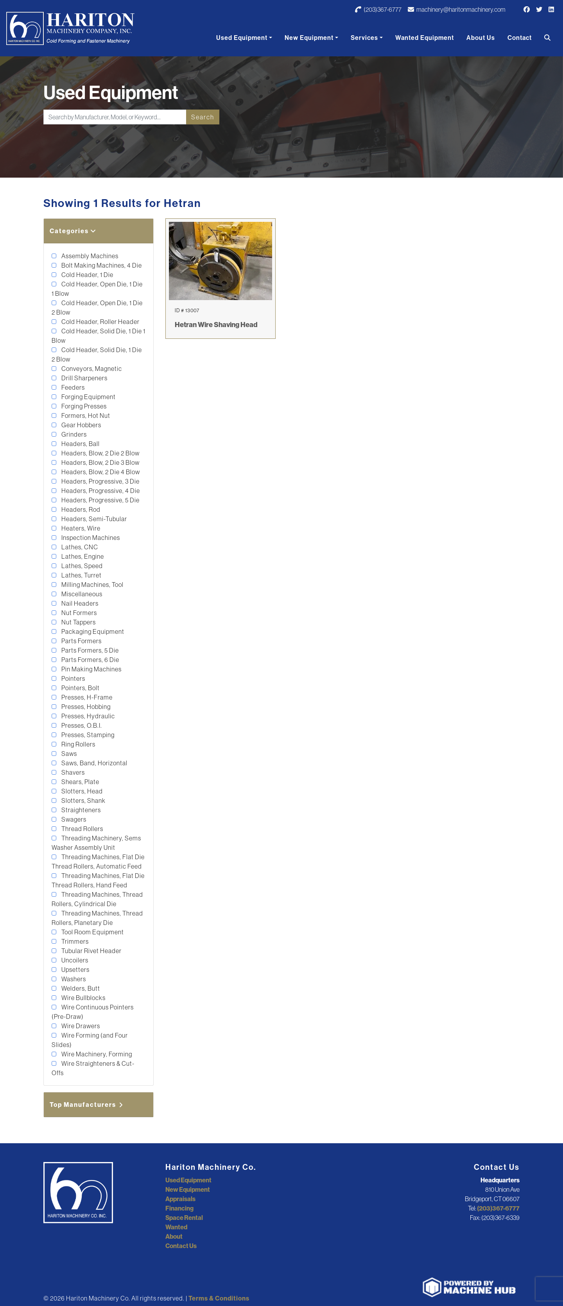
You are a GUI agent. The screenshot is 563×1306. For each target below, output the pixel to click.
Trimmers (74, 941)
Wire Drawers (80, 1026)
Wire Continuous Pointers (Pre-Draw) (93, 1011)
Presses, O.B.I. (81, 725)
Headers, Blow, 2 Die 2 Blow (100, 453)
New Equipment (309, 37)
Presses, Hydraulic (87, 716)
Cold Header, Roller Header (100, 322)
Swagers (73, 819)
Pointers (72, 678)
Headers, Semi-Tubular (93, 519)
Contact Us (181, 1246)
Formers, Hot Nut (85, 415)
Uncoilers (74, 960)
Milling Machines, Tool (92, 584)
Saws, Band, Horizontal (93, 763)
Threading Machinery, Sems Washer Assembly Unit (96, 842)
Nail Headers (79, 603)
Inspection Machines (90, 537)
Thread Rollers (81, 829)
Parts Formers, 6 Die (89, 660)
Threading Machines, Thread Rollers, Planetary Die (97, 917)
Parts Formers (81, 641)
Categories (73, 231)
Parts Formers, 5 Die (89, 650)
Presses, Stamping (87, 735)
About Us (480, 37)
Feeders (72, 387)
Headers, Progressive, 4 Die (100, 491)
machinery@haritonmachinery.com (457, 9)
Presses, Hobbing (85, 707)
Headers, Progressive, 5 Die (100, 500)
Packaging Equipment (92, 631)
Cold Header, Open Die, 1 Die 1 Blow (97, 288)
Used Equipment (241, 37)
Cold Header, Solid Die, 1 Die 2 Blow (97, 354)
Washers (73, 979)
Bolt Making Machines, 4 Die (101, 265)
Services (364, 37)
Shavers (72, 772)
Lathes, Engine (82, 556)
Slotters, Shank (83, 800)
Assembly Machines (89, 256)
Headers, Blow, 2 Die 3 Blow (100, 462)
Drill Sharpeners (84, 378)
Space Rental (184, 1217)
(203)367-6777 (378, 9)
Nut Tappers (78, 622)
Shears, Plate (79, 782)
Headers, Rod (80, 509)
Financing (179, 1208)
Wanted (176, 1227)
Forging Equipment (88, 397)
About (174, 1236)
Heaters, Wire (80, 528)
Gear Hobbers (80, 425)
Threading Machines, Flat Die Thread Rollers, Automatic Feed (98, 861)
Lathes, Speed (81, 566)
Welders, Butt (80, 988)
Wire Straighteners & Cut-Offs (93, 1068)
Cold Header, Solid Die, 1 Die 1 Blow (98, 335)
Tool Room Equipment (92, 932)
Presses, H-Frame (86, 697)
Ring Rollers (77, 744)
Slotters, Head (81, 791)
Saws (68, 753)
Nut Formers (78, 613)
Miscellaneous (81, 594)
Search (202, 117)
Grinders (73, 434)
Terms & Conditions (218, 1298)
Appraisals (180, 1199)
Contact (519, 37)
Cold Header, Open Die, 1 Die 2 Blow (97, 307)
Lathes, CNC (79, 547)
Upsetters (75, 969)
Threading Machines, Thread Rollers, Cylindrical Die (97, 899)
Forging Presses (83, 406)
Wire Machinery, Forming (96, 1054)
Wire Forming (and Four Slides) (90, 1040)
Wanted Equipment (424, 37)
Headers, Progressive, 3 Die (100, 481)
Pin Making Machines (91, 669)
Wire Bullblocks (83, 998)
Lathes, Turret (81, 575)
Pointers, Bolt (80, 688)
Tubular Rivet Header (91, 951)
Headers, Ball (80, 444)
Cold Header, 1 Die (86, 275)
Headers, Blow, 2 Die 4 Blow (100, 472)
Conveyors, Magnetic (91, 368)
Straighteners (80, 810)
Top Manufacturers (87, 1104)
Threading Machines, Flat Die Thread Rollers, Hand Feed (98, 880)
